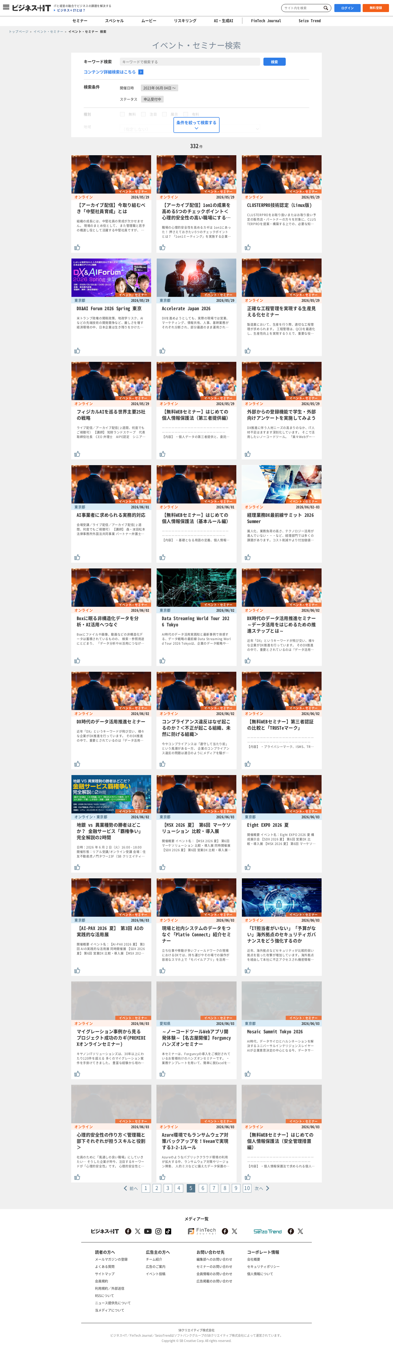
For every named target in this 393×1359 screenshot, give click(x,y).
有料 (195, 114)
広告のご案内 (155, 1266)
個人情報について (260, 1273)
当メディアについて (109, 1310)
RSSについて (104, 1295)
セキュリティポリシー (263, 1266)
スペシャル (114, 20)
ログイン (347, 8)
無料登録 (376, 8)
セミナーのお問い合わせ (214, 1266)
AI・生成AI (223, 20)
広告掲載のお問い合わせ (214, 1281)
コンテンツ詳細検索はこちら (110, 72)
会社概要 (253, 1259)
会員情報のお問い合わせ (214, 1273)
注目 (153, 114)
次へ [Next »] (259, 1188)
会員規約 (101, 1281)
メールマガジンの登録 (111, 1259)
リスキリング (185, 20)
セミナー (79, 20)
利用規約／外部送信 (109, 1288)
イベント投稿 (155, 1273)
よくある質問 (105, 1266)
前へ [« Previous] (134, 1188)
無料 (132, 114)
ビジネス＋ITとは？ (71, 10)
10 (247, 1188)
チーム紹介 (154, 1259)
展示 (174, 114)
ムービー (148, 20)
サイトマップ (105, 1273)
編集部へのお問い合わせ (214, 1259)
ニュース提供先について (113, 1302)
